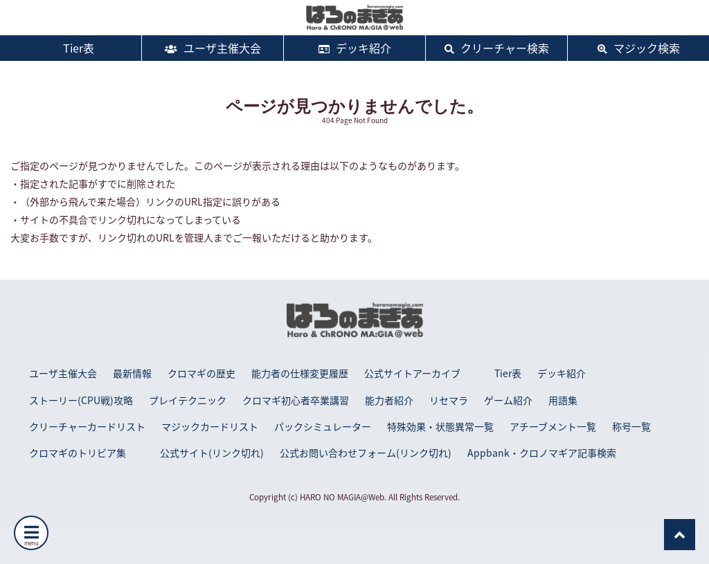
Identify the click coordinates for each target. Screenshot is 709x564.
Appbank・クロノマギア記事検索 (541, 453)
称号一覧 (631, 426)
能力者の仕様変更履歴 (299, 373)
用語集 (562, 400)
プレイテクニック (187, 400)
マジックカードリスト (209, 426)
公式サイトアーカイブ (412, 373)
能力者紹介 (389, 400)
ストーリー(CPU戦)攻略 (81, 400)
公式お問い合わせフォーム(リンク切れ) (365, 453)
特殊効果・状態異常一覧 (440, 426)
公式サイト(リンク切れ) (212, 453)
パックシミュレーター (322, 426)
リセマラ (448, 400)
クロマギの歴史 (201, 373)
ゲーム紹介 (508, 400)
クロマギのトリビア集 (77, 453)
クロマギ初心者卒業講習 (295, 400)
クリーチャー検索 (497, 47)
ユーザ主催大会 (213, 47)
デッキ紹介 (354, 47)
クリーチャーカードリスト (87, 426)
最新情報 (132, 373)
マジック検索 (639, 47)
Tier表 (70, 47)
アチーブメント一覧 (553, 426)
